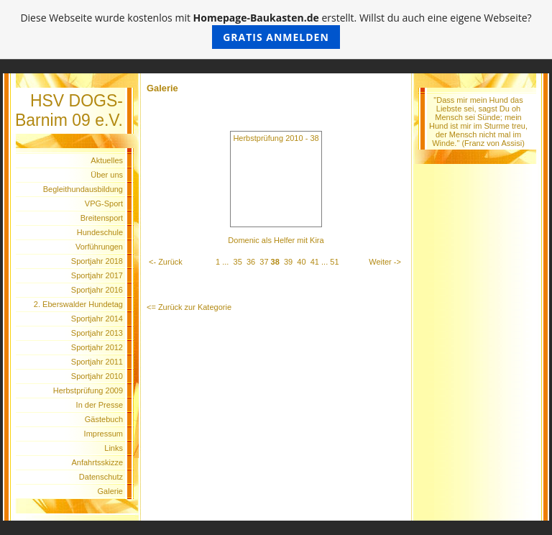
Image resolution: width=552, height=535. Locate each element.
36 (251, 261)
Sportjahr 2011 (97, 361)
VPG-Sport (104, 203)
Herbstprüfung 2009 (88, 390)
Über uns (107, 174)
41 (314, 261)
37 (263, 261)
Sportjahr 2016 (97, 289)
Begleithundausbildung (83, 189)
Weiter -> (385, 261)
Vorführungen (99, 246)
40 (301, 261)
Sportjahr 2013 (97, 333)
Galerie (110, 491)
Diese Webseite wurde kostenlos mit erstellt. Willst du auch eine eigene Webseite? (275, 30)
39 (288, 261)
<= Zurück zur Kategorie (189, 307)
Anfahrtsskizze (97, 462)
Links (113, 448)
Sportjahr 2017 (97, 275)
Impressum (103, 433)
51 (334, 261)
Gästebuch (104, 419)
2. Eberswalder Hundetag (78, 304)
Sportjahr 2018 (97, 261)
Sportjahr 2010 (97, 376)
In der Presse (99, 405)
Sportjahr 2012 (97, 347)
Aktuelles (107, 160)
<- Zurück (166, 261)
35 (238, 261)
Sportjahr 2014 (97, 318)
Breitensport (101, 218)
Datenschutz (101, 476)
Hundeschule (100, 232)
